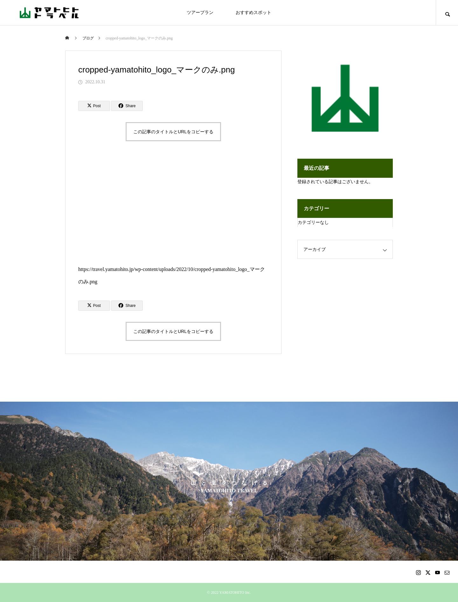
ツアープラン (200, 12)
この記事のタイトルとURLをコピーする (173, 131)
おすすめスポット (253, 12)
